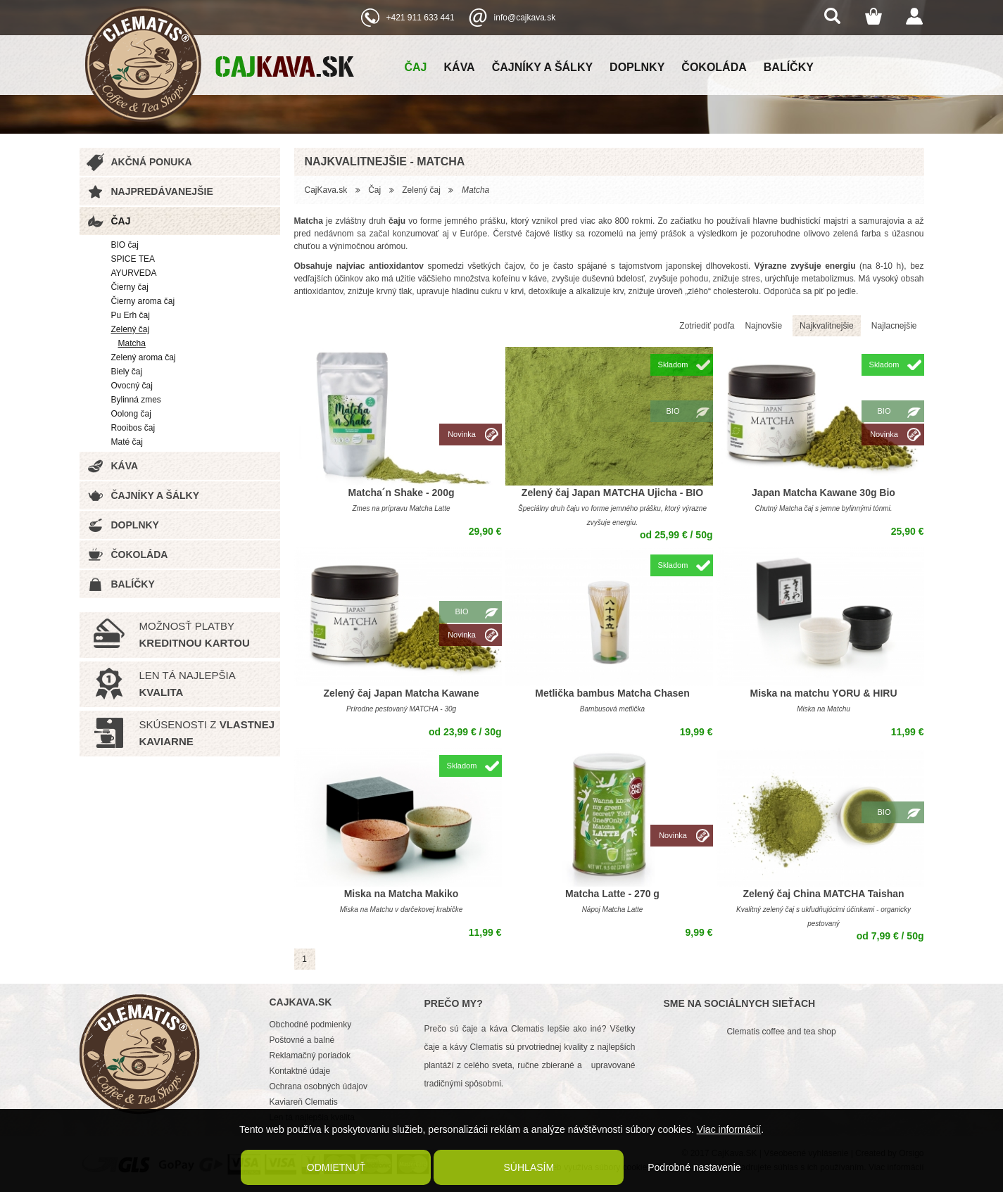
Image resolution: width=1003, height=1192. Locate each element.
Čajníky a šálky (542, 67)
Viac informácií (729, 1129)
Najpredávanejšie (162, 191)
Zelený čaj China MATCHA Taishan (823, 893)
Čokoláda (713, 67)
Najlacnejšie (894, 326)
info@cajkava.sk (525, 18)
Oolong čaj (131, 414)
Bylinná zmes (136, 399)
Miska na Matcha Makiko (401, 893)
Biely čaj (127, 371)
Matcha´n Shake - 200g (401, 492)
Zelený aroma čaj (143, 357)
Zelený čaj (130, 329)
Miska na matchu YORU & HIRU (823, 693)
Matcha (132, 343)
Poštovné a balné (302, 1040)
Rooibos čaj (133, 428)
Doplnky (637, 67)
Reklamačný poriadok (310, 1055)
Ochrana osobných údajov (318, 1086)
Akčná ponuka (151, 161)
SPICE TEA (133, 259)
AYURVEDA (134, 273)
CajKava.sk (326, 190)
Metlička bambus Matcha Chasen (612, 693)
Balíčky (789, 67)
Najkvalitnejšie (827, 326)
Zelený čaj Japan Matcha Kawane (401, 693)
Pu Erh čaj (130, 315)
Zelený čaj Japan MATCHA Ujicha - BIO (612, 492)
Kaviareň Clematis (304, 1102)
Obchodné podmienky (311, 1024)
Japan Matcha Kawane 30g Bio (823, 492)
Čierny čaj (130, 287)
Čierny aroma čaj (143, 301)
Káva (459, 67)
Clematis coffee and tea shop (781, 1031)
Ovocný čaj (132, 385)
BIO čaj (125, 245)
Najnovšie (763, 326)
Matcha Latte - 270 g (612, 893)
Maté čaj (127, 442)
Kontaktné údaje (300, 1071)
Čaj (416, 67)
